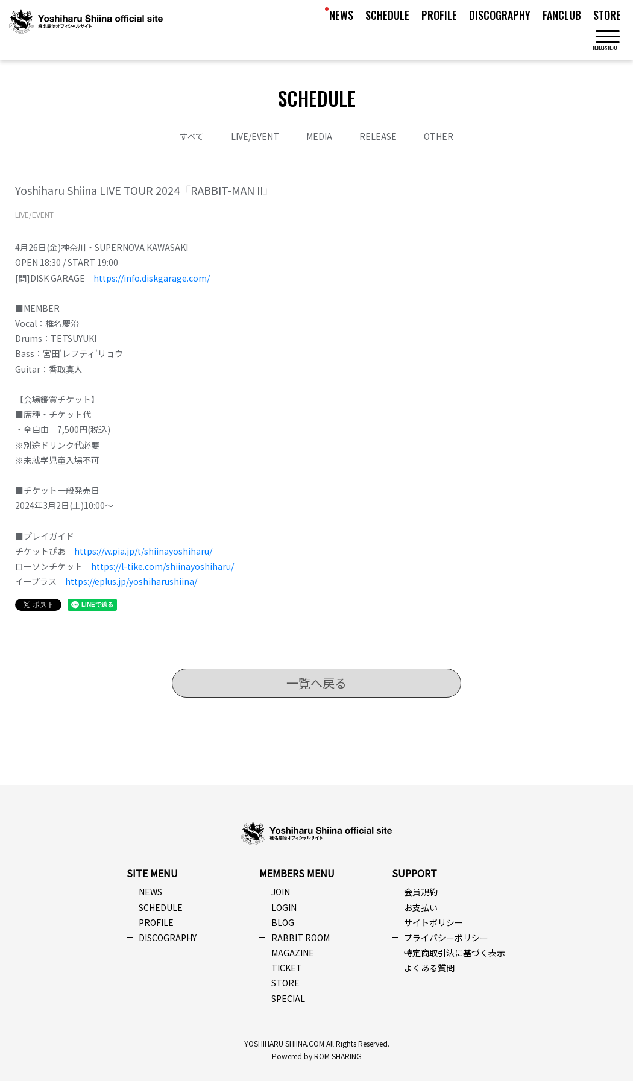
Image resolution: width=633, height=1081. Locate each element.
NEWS (341, 15)
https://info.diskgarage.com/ (151, 278)
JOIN (280, 892)
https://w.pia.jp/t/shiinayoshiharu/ (143, 551)
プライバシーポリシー (446, 937)
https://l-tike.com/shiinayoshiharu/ (162, 566)
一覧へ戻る (316, 683)
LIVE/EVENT (255, 136)
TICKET (286, 968)
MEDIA (319, 136)
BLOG (282, 922)
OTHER (438, 136)
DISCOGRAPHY (500, 15)
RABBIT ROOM (300, 937)
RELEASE (378, 136)
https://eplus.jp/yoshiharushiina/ (131, 581)
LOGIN (284, 907)
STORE (607, 15)
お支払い (421, 907)
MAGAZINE (292, 953)
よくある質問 (429, 968)
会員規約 (421, 892)
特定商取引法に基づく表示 (454, 953)
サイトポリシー (433, 922)
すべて (192, 136)
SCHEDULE (387, 15)
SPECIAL (288, 998)
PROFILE (439, 15)
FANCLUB (562, 15)
